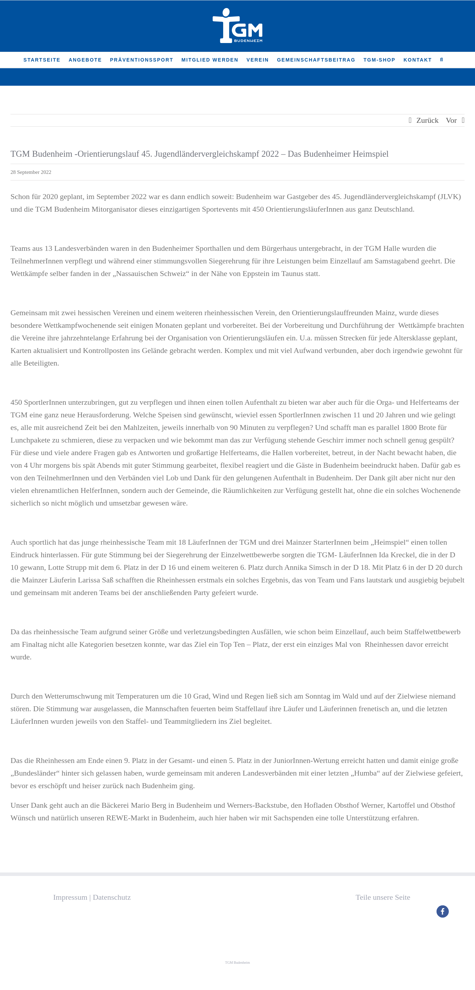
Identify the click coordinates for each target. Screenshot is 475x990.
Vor (451, 120)
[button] (442, 60)
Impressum (70, 897)
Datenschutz (112, 897)
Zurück (428, 120)
